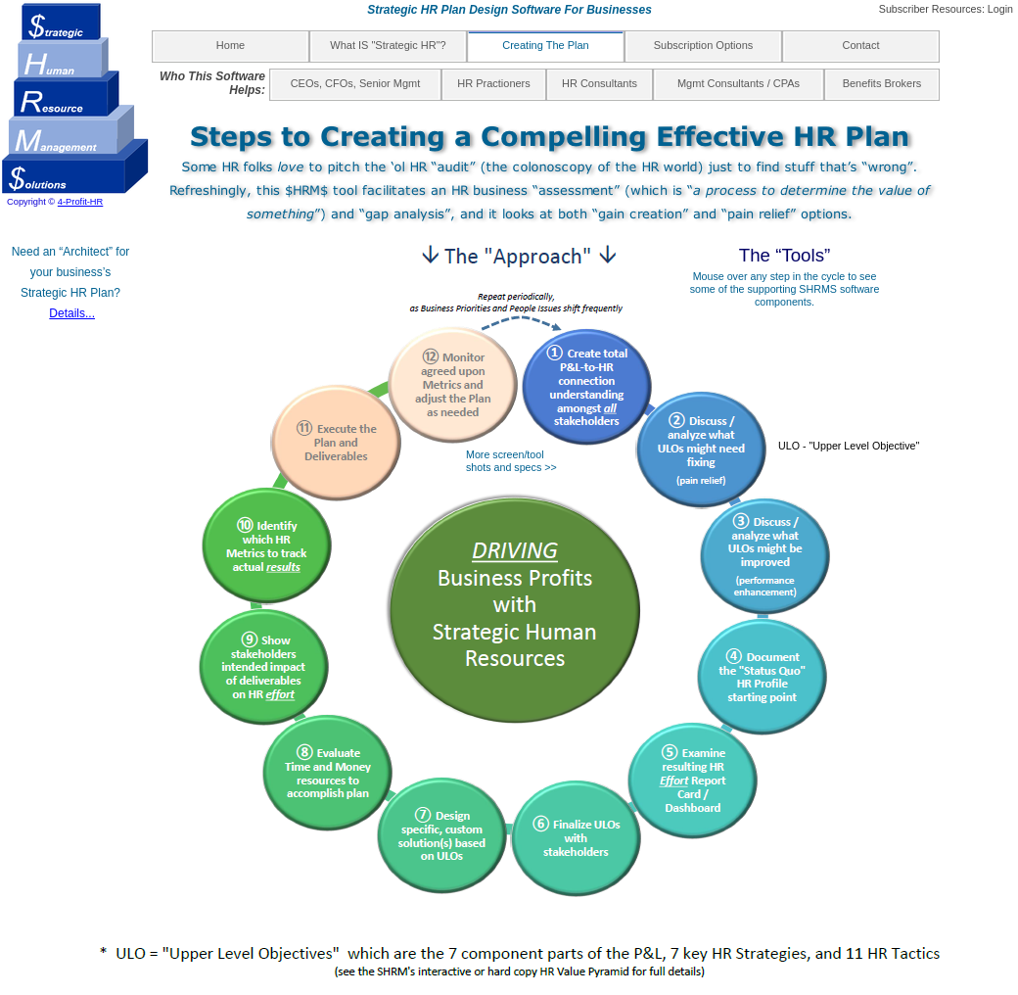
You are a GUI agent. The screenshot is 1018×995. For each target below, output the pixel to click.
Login (1000, 9)
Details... (72, 313)
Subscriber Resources (930, 9)
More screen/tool (505, 454)
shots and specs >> (511, 467)
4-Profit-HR (81, 202)
